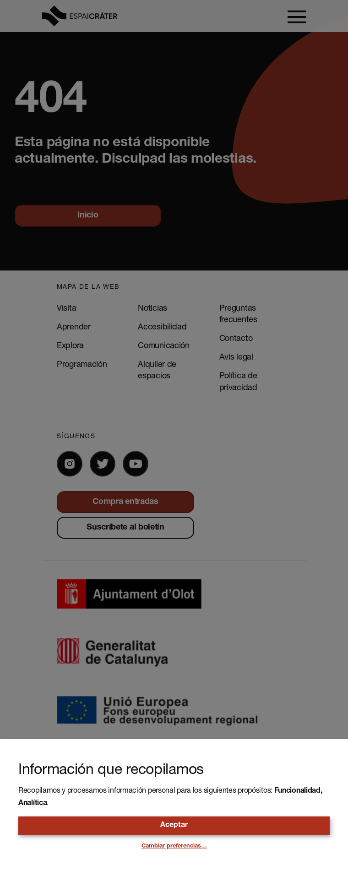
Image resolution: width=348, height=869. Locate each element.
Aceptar (174, 825)
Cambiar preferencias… (174, 846)
